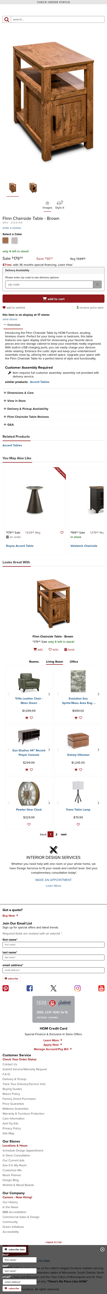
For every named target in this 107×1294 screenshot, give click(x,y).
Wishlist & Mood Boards (18, 1185)
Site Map (8, 1133)
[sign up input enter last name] (53, 957)
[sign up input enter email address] (53, 970)
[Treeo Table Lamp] (78, 792)
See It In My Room (15, 1165)
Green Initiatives (13, 1227)
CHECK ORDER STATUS (53, 2)
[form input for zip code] (49, 284)
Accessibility (11, 1232)
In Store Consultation (16, 1155)
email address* (13, 965)
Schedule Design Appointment (23, 1150)
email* (20, 1280)
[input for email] (20, 1282)
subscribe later (15, 1249)
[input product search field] (57, 19)
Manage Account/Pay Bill (51, 1049)
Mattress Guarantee (15, 1108)
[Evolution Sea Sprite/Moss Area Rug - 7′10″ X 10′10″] (78, 681)
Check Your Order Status (20, 1059)
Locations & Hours (15, 1145)
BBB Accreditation (14, 1212)
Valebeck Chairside (83, 546)
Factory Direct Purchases (19, 1099)
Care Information (14, 1118)
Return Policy (11, 1094)
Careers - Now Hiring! (17, 1197)
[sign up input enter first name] (53, 945)
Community (10, 1222)
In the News (10, 1207)
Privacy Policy (12, 1128)
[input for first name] (20, 1260)
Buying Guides (12, 1089)
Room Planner (12, 1175)
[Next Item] (49, 694)
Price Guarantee (13, 1104)
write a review (12, 228)
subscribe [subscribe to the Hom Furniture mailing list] (11, 978)
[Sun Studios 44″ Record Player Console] (28, 736)
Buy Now (9, 915)
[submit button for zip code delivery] (97, 284)
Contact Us (10, 1064)
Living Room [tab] (54, 661)
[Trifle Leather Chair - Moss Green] (28, 683)
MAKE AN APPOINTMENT (53, 879)
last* (20, 1269)
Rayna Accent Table (20, 546)
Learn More (53, 886)
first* (20, 1258)
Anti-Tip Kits (10, 1123)
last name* (10, 952)
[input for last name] (20, 1271)
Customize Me (12, 1170)
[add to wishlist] (14, 307)
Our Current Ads (13, 1160)
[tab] (5, 240)
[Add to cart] (53, 299)
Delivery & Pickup (14, 1079)
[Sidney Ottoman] (78, 741)
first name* (10, 939)
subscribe (12, 1288)
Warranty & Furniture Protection (23, 1113)
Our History (10, 1202)
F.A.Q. (6, 1074)
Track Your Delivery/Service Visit (24, 1084)
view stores (10, 319)
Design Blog (11, 1180)
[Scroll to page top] (53, 1242)
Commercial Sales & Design (21, 1217)
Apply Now (51, 1045)
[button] (38, 265)
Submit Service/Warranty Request (25, 1069)
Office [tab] (74, 661)
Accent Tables (39, 382)
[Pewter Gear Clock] (28, 794)
